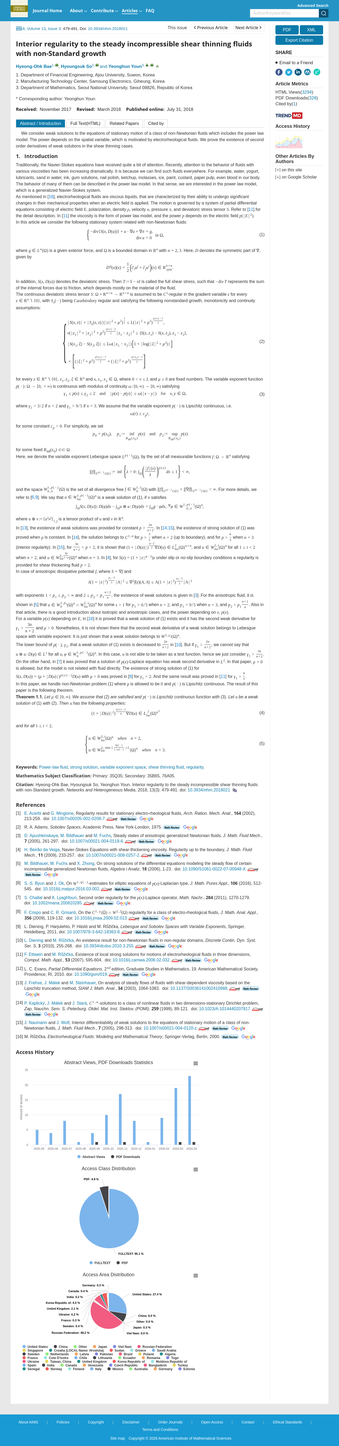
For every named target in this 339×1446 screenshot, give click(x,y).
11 (250, 209)
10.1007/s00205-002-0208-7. (84, 818)
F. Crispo (32, 912)
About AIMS (28, 1422)
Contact (248, 1422)
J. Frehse (33, 983)
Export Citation (299, 40)
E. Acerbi (32, 813)
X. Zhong (85, 863)
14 (164, 528)
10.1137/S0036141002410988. (205, 988)
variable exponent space (123, 767)
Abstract (40, 123)
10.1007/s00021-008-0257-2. (119, 855)
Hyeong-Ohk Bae (34, 66)
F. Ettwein (33, 954)
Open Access (212, 1422)
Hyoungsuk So (76, 66)
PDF (287, 30)
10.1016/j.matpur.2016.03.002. (78, 889)
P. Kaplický (34, 1003)
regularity (194, 767)
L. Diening (33, 940)
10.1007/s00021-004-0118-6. (103, 841)
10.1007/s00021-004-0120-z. (177, 1028)
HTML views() (294, 92)
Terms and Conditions (160, 1429)
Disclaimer (131, 1422)
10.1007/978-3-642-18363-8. (100, 932)
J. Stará (79, 1003)
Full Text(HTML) (85, 123)
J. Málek (52, 983)
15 (170, 528)
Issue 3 (54, 28)
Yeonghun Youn (125, 66)
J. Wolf (63, 1022)
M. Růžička (63, 940)
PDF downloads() (296, 98)
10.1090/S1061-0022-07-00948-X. (220, 869)
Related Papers (124, 123)
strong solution (84, 767)
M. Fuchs (102, 835)
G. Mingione (62, 813)
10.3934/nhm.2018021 (108, 28)
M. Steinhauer (82, 983)
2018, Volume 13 (31, 28)
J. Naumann (35, 1022)
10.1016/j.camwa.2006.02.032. (148, 960)
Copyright (96, 1422)
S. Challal (33, 897)
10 (178, 645)
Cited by (156, 123)
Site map (117, 1438)
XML (311, 30)
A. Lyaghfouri (64, 897)
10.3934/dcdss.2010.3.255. (115, 946)
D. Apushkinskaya (41, 835)
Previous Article (211, 28)
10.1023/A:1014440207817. (231, 1009)
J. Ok (59, 883)
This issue (177, 28)
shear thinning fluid (166, 767)
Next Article (248, 28)
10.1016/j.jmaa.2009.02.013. (107, 918)
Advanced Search (313, 5)
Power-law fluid (53, 767)
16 (51, 196)
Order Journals (170, 1422)
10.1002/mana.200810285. (63, 903)
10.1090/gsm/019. (97, 974)
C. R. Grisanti (63, 912)
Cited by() (286, 103)
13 (24, 528)
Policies (63, 1422)
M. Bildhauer (72, 835)
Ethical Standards (287, 1422)
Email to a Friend (296, 62)
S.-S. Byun (34, 883)
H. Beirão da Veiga (42, 849)
